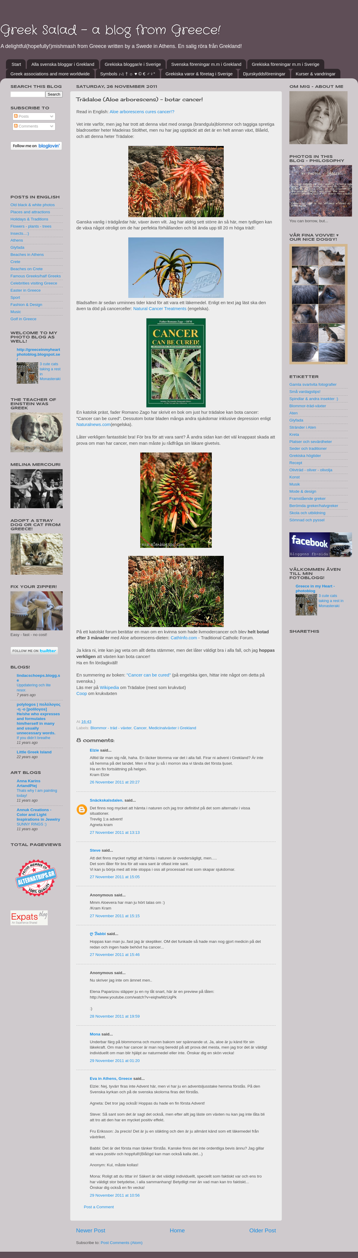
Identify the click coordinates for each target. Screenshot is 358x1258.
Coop (81, 693)
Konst (294, 477)
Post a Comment (99, 1207)
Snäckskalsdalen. (107, 800)
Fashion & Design (26, 304)
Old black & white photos (32, 205)
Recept (295, 463)
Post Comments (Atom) (122, 1242)
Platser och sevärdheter (310, 441)
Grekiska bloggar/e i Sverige (133, 64)
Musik (294, 484)
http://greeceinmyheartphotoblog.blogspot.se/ (38, 354)
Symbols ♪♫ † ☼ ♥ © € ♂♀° (127, 73)
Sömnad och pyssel (307, 520)
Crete (15, 261)
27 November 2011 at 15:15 (115, 916)
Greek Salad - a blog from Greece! (110, 30)
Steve (95, 850)
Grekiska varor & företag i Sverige (199, 73)
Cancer (140, 728)
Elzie (94, 750)
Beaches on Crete (26, 269)
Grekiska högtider (305, 455)
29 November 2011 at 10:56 (115, 1195)
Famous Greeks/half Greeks (35, 276)
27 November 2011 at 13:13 (115, 832)
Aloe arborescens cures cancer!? (141, 111)
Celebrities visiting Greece (33, 283)
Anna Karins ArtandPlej (29, 783)
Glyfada (17, 247)
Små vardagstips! (304, 391)
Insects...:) (19, 233)
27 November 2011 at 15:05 (115, 877)
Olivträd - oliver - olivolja (310, 470)
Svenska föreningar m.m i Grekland (206, 64)
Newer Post (90, 1230)
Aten (293, 413)
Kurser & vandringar (315, 73)
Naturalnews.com (93, 424)
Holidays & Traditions (29, 219)
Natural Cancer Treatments (159, 308)
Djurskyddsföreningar (264, 73)
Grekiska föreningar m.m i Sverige (286, 64)
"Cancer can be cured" (148, 675)
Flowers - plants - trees (30, 226)
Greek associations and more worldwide (50, 73)
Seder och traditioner (308, 448)
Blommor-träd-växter (307, 406)
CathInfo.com (184, 637)
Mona (95, 1034)
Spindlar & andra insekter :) (313, 398)
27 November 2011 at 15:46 (115, 954)
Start (16, 64)
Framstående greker (307, 498)
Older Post (262, 1230)
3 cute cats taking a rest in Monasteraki (331, 600)
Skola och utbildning (307, 513)
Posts (21, 116)
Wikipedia (109, 687)
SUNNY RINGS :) (32, 824)
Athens (16, 240)
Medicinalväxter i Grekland (172, 728)
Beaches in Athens (27, 254)
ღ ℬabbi (98, 934)
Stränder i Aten (302, 427)
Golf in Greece (23, 319)
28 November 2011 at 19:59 (115, 1016)
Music (15, 312)
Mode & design (302, 491)
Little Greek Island (34, 752)
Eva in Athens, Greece (111, 1078)
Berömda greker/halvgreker (313, 505)
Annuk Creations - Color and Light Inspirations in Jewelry (38, 815)
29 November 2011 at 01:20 (115, 1060)
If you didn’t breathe (33, 737)
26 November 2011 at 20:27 (115, 782)
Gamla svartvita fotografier (313, 384)
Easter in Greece (25, 290)
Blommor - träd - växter (110, 728)
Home (177, 1230)
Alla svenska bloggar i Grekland (62, 64)
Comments (26, 126)
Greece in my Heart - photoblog (315, 588)
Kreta (294, 434)
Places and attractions (30, 212)
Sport (15, 297)
